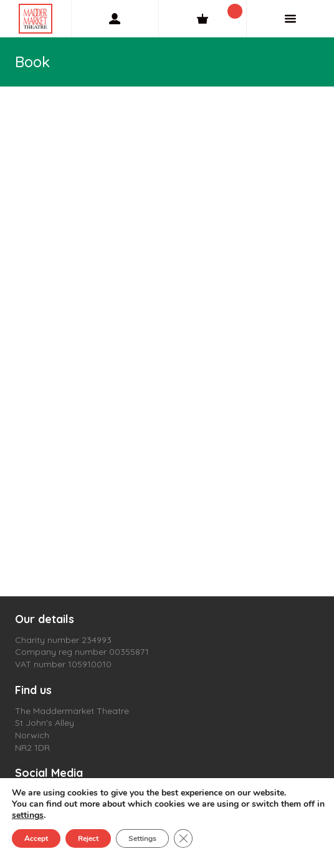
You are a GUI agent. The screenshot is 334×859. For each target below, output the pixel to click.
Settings (142, 838)
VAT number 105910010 (63, 664)
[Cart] (202, 18)
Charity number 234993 (63, 639)
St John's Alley (44, 722)
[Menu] (290, 18)
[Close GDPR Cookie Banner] (183, 838)
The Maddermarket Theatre (72, 710)
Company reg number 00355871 (82, 651)
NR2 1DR (32, 747)
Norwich (32, 735)
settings (28, 815)
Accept (36, 838)
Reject (88, 838)
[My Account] (115, 18)
